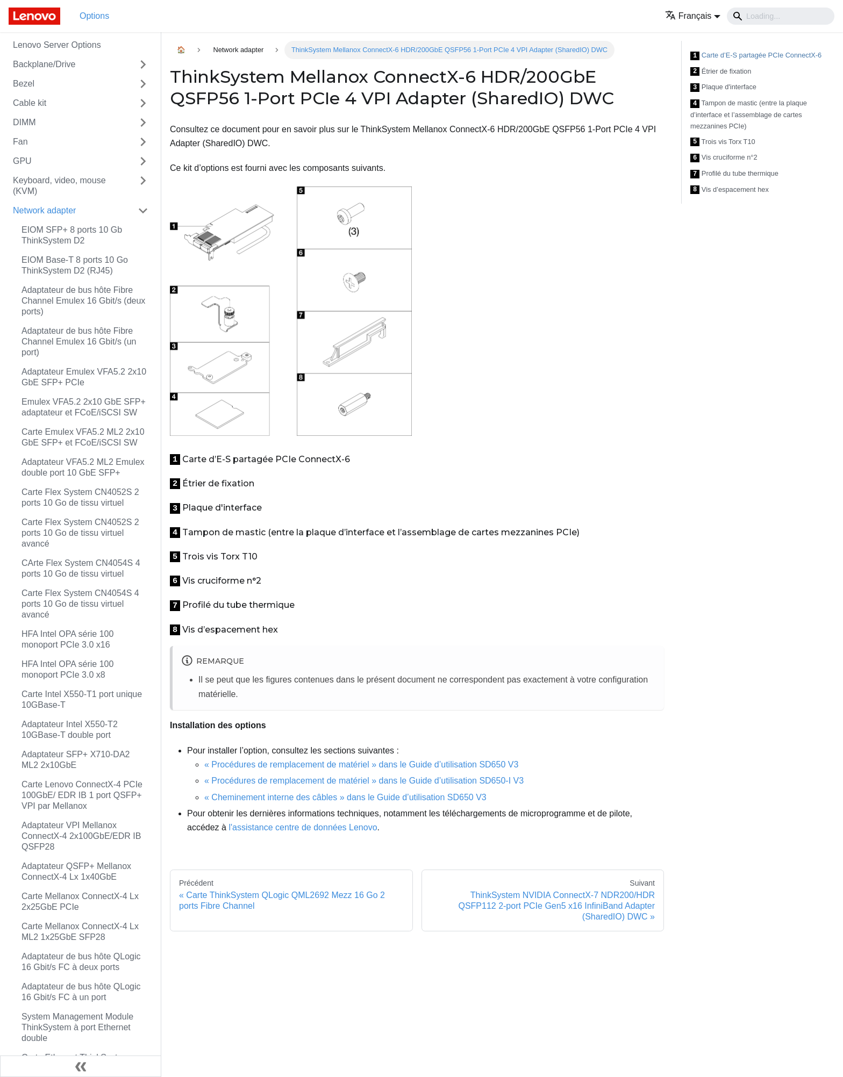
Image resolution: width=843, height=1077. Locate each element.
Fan (20, 141)
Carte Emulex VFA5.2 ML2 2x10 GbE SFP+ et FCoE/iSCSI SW (83, 437)
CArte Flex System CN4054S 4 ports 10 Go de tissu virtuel (81, 568)
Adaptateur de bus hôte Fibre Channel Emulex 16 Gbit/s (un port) (79, 341)
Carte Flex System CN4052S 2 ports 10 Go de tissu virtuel (80, 497)
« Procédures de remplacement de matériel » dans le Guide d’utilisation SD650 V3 (361, 764)
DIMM (24, 122)
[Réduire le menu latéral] (80, 1066)
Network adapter (44, 210)
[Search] (780, 16)
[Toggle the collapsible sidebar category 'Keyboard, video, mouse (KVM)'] (143, 186)
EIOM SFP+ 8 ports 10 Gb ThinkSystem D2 (72, 235)
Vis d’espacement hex (729, 190)
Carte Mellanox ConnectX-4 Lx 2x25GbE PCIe (80, 901)
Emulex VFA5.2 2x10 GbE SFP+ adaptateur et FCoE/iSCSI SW (84, 407)
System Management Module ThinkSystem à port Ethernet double (77, 1027)
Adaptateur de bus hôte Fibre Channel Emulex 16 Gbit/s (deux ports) (83, 300)
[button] (692, 15)
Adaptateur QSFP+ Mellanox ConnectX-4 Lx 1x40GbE (76, 871)
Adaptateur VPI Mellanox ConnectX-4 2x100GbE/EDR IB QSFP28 (81, 836)
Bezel (23, 83)
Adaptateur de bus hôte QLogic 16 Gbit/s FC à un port (81, 992)
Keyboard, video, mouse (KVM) (59, 186)
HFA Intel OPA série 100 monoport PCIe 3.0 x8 (67, 669)
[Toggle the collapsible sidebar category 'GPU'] (143, 161)
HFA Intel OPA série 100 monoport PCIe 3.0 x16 (67, 639)
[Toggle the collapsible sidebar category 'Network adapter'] (143, 210)
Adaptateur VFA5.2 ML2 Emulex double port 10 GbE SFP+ (83, 467)
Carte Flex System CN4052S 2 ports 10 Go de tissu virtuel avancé (80, 533)
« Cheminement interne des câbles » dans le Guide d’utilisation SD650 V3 (345, 797)
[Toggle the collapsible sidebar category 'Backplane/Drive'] (143, 64)
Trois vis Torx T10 (722, 142)
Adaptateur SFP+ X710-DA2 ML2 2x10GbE (76, 760)
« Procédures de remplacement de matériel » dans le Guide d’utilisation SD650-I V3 (364, 780)
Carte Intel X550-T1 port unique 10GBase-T (82, 699)
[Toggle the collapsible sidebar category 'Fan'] (143, 141)
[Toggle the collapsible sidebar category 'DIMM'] (143, 122)
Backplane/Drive (44, 64)
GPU (22, 161)
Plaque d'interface (723, 87)
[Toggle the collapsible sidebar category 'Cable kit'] (143, 103)
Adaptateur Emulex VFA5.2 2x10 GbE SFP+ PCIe (84, 377)
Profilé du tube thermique (734, 173)
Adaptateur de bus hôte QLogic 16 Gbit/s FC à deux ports (81, 962)
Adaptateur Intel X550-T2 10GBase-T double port (70, 729)
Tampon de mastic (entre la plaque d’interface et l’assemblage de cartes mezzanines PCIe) (748, 114)
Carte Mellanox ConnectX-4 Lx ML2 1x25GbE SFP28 (80, 932)
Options (94, 15)
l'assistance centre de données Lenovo (302, 827)
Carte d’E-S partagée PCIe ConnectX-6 (755, 55)
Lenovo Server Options (57, 44)
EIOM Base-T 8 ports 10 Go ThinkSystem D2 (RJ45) (75, 265)
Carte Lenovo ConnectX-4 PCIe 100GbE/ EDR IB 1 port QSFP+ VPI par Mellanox (82, 795)
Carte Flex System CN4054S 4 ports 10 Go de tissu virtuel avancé (80, 603)
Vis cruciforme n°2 (724, 157)
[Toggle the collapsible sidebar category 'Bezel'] (143, 83)
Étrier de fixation (720, 71)
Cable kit (29, 102)
